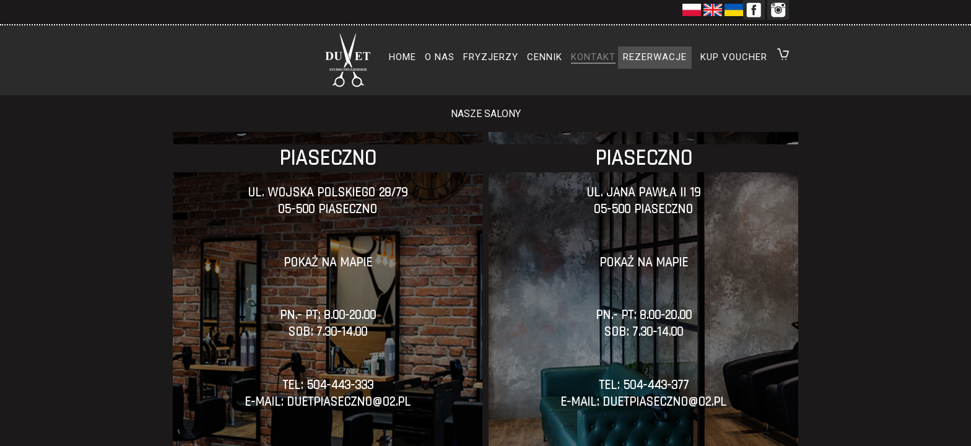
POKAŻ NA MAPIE (328, 262)
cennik (544, 57)
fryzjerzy (490, 57)
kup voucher (733, 57)
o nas (440, 57)
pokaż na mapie (643, 262)
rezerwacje (655, 57)
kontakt (593, 57)
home (402, 57)
